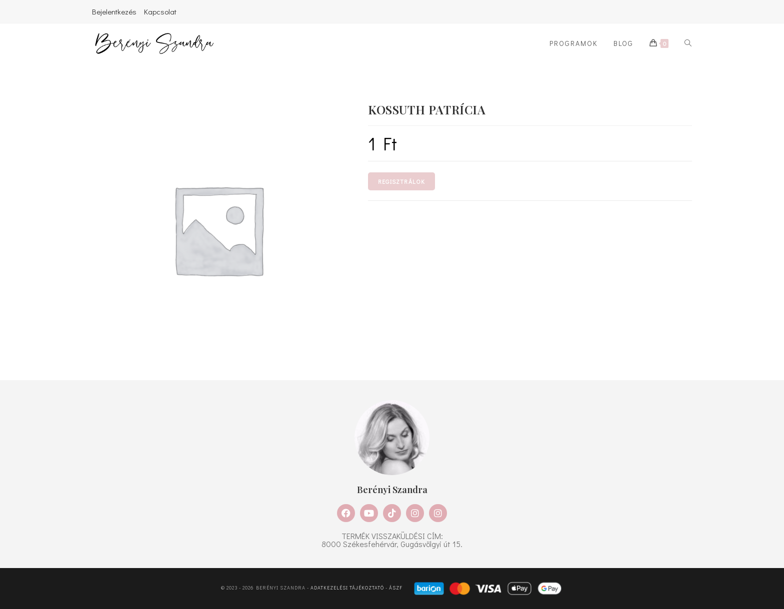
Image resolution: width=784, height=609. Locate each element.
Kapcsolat (160, 11)
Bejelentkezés (114, 11)
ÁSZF (395, 588)
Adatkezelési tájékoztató (347, 588)
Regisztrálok (401, 181)
